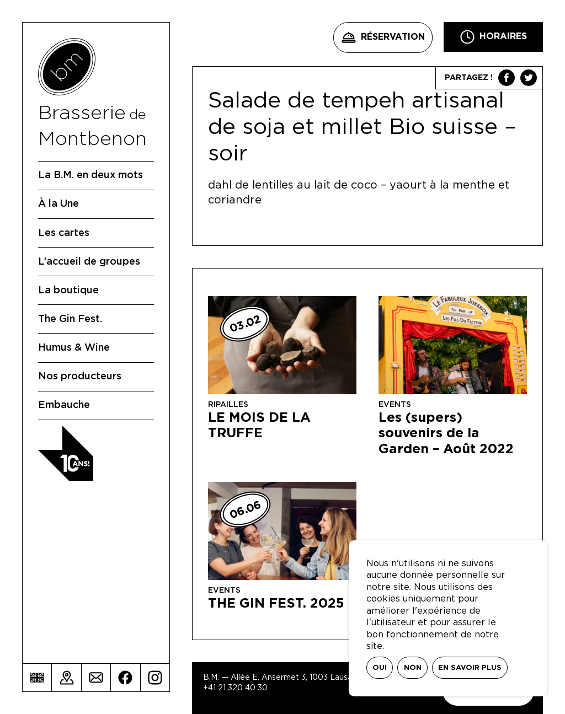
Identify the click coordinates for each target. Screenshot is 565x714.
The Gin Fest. (70, 319)
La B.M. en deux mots (90, 175)
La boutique (68, 291)
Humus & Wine (74, 348)
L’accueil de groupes (89, 262)
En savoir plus (470, 668)
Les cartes (63, 233)
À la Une (58, 204)
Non (413, 668)
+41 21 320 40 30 (235, 688)
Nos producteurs (79, 377)
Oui (379, 668)
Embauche (64, 405)
